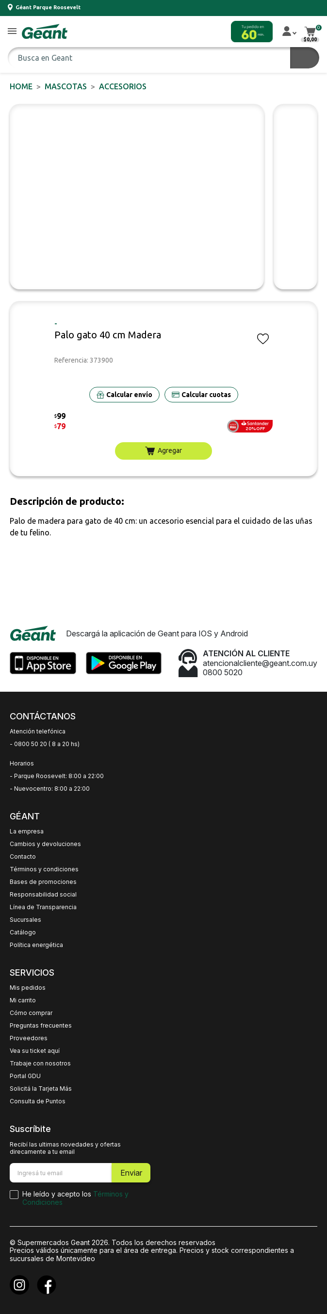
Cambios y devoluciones (45, 844)
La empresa (27, 831)
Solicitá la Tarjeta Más (41, 1089)
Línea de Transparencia (43, 907)
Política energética (36, 945)
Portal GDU (25, 1076)
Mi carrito (23, 1000)
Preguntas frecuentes (41, 1026)
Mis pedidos (28, 988)
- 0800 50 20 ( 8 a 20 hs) (45, 744)
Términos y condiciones (44, 869)
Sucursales (25, 920)
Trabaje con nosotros (40, 1063)
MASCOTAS (66, 86)
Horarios (22, 763)
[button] (12, 31)
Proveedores (29, 1038)
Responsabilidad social (43, 895)
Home (21, 86)
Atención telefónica (37, 731)
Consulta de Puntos (37, 1101)
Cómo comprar (31, 1013)
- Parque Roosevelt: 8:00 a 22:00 (57, 776)
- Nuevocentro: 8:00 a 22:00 (50, 789)
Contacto (23, 857)
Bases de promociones (43, 882)
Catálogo (23, 932)
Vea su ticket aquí (35, 1051)
